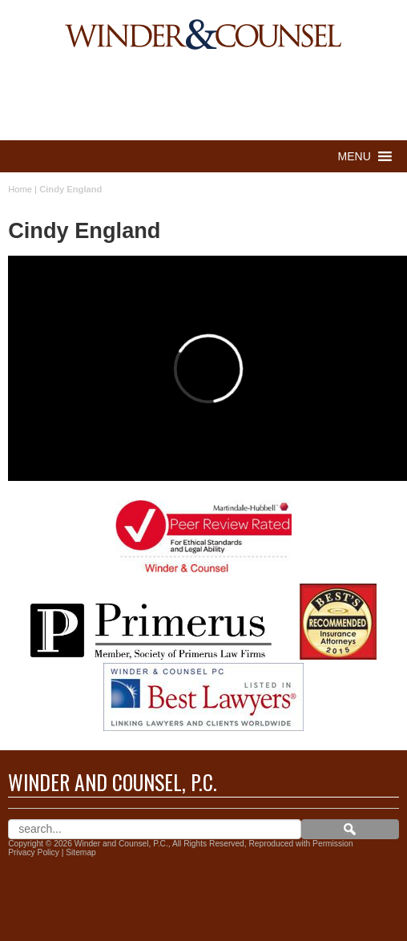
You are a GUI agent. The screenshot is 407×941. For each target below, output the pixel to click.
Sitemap (81, 852)
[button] (354, 156)
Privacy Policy (33, 852)
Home (20, 189)
